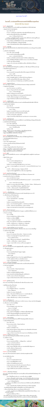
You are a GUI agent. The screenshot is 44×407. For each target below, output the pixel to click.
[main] (22, 16)
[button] (1, 1)
